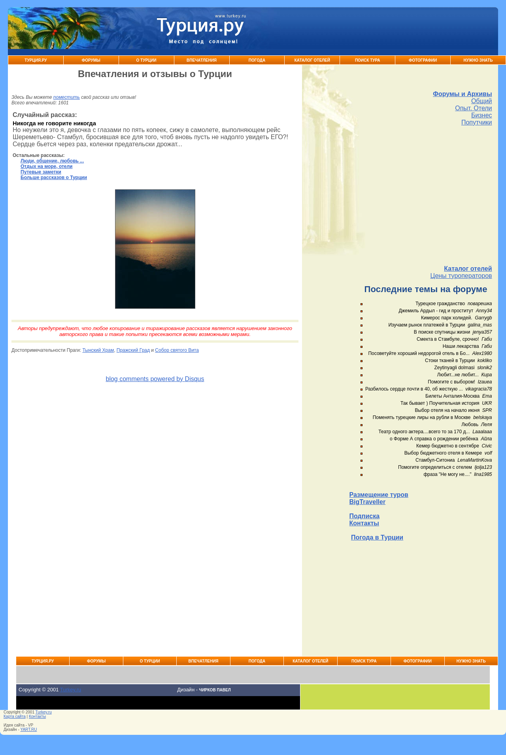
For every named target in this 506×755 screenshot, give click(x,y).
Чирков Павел (215, 690)
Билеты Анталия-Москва (452, 396)
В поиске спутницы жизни (442, 332)
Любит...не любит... (458, 375)
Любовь (469, 424)
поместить (66, 97)
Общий (481, 101)
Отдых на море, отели (46, 166)
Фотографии (423, 60)
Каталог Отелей (312, 60)
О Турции (146, 60)
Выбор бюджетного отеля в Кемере (443, 453)
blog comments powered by (155, 379)
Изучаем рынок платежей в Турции (426, 325)
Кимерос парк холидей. (446, 318)
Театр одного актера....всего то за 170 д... (424, 431)
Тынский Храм (98, 350)
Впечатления (202, 60)
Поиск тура (367, 60)
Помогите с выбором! (451, 382)
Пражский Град (133, 350)
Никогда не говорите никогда (54, 123)
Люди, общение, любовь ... (52, 161)
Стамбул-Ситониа (435, 460)
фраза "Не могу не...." (447, 474)
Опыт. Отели (473, 108)
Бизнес (481, 115)
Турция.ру (36, 60)
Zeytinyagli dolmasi (454, 367)
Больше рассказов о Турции (54, 177)
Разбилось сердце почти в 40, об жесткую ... (414, 389)
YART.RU (29, 729)
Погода (257, 60)
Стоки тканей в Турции (450, 360)
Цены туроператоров (461, 275)
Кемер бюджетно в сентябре (447, 446)
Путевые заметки (41, 172)
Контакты (364, 523)
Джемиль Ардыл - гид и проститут (435, 310)
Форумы (91, 60)
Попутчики (476, 122)
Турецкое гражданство (440, 303)
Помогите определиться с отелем (435, 467)
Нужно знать (478, 60)
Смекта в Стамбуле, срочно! (448, 339)
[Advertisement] (420, 195)
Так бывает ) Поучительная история (440, 403)
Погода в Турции (377, 537)
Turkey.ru (70, 690)
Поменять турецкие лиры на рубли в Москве (422, 417)
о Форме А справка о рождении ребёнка (434, 439)
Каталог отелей (468, 268)
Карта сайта (15, 716)
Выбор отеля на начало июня (447, 410)
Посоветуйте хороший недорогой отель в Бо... (418, 353)
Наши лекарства (461, 346)
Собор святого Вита (177, 350)
